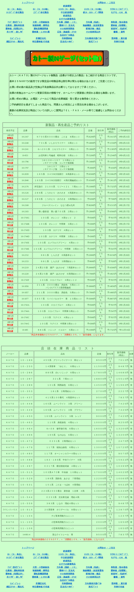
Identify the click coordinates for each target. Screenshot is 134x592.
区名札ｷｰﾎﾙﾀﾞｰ (67, 41)
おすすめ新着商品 (67, 19)
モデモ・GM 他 (119, 12)
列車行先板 (119, 41)
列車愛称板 (67, 38)
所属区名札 (41, 38)
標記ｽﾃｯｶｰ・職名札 (15, 41)
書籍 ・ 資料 (119, 32)
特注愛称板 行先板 (40, 41)
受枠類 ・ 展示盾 (119, 38)
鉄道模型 (67, 6)
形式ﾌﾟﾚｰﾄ (93, 41)
